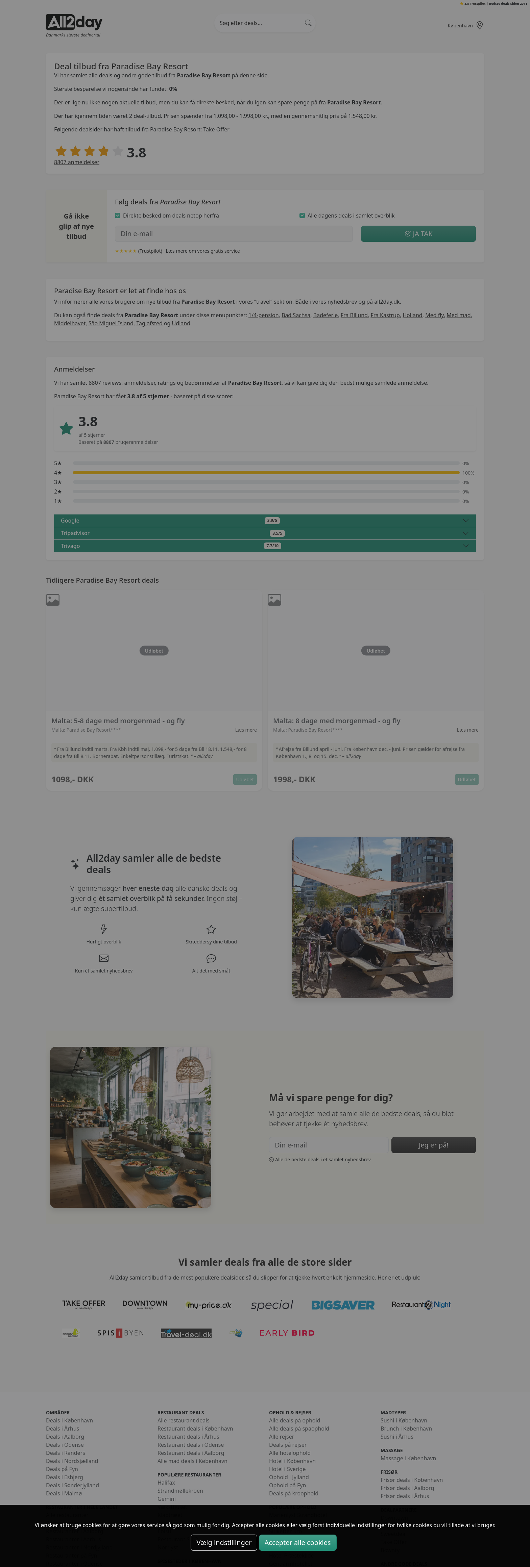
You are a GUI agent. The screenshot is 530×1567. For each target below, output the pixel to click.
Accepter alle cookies (298, 1542)
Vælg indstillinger (223, 1542)
